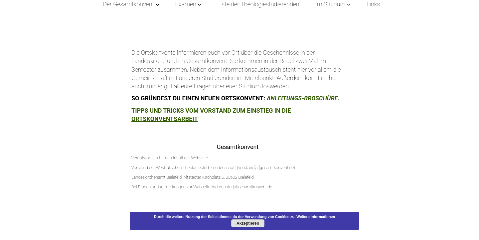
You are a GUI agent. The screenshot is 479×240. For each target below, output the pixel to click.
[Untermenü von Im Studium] (349, 4)
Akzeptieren (248, 223)
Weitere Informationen (315, 217)
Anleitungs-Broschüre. (303, 98)
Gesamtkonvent (237, 146)
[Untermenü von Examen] (199, 4)
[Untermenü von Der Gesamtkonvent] (157, 4)
